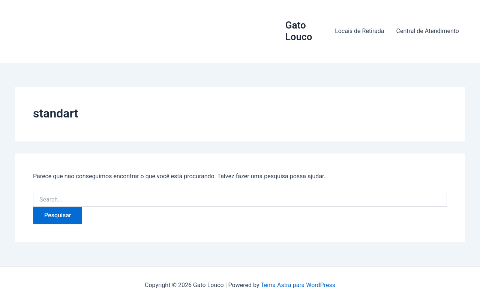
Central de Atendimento (427, 31)
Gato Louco (298, 31)
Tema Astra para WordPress (298, 285)
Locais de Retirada (359, 31)
